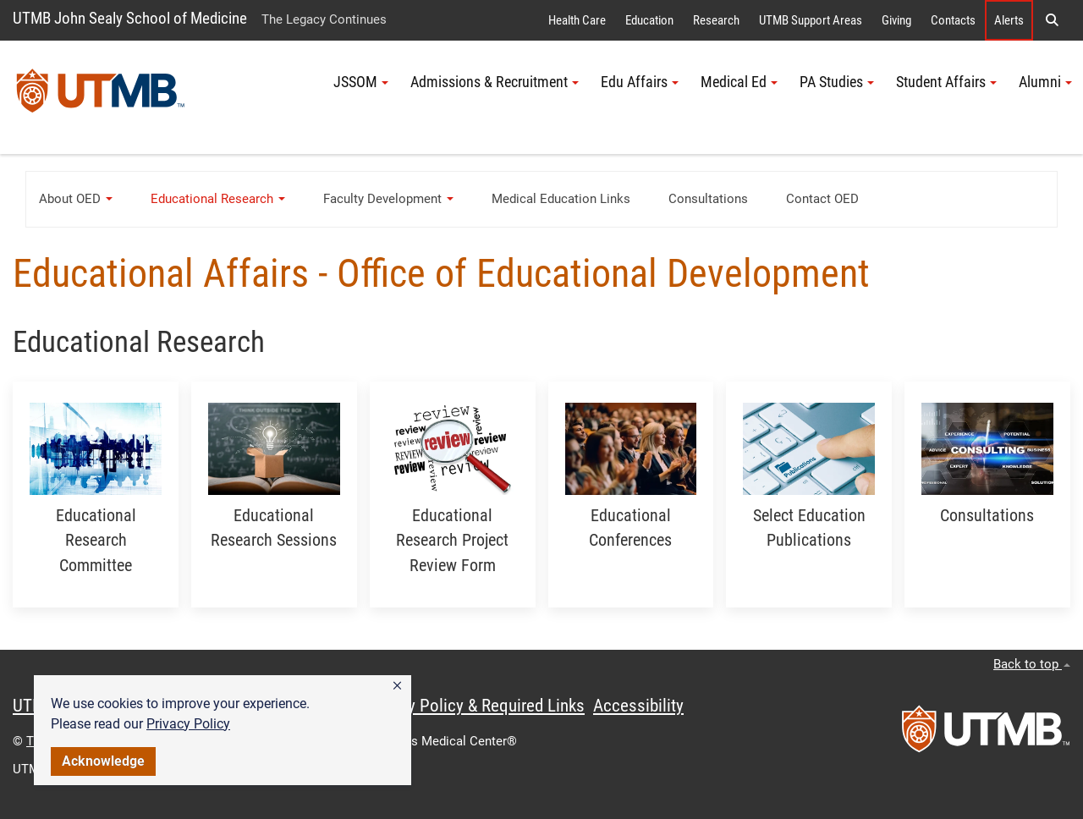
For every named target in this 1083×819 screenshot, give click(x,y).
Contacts (953, 20)
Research (716, 20)
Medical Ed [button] (739, 82)
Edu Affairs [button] (640, 82)
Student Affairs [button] (946, 82)
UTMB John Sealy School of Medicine (130, 18)
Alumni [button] (1045, 82)
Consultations (708, 198)
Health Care (577, 20)
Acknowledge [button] (103, 761)
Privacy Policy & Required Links (474, 705)
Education (649, 20)
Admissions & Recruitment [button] (494, 82)
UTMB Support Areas (810, 20)
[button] (397, 686)
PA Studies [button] (837, 82)
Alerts (1009, 20)
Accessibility (638, 705)
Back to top (1031, 664)
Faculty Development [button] (388, 198)
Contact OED (822, 198)
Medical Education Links (561, 198)
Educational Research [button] (218, 198)
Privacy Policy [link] (188, 724)
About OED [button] (76, 198)
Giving (896, 20)
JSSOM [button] (360, 82)
